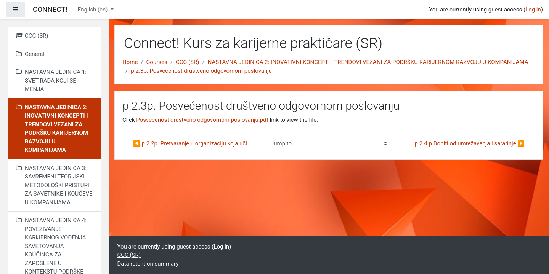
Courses (156, 62)
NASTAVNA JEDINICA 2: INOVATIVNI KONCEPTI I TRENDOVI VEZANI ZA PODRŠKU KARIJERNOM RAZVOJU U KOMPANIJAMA (368, 62)
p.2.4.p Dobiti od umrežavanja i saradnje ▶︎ (469, 143)
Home (130, 62)
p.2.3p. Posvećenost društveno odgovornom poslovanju (201, 70)
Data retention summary (148, 263)
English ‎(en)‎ (93, 9)
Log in (533, 9)
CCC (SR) (187, 62)
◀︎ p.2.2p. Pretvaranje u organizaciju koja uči (190, 143)
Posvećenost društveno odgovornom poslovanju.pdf (202, 119)
